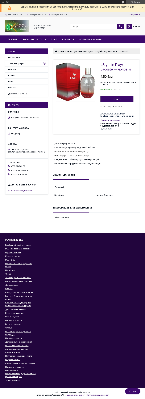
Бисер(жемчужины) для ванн (18, 281)
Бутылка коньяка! (13, 324)
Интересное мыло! (13, 320)
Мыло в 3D (10, 260)
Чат (133, 391)
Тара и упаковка (13, 380)
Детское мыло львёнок (15, 309)
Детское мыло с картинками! (18, 342)
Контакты (68, 39)
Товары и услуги (32, 39)
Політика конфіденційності (98, 395)
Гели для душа (12, 317)
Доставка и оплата (90, 39)
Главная (12, 39)
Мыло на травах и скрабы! (17, 249)
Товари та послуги (68, 51)
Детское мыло (11, 285)
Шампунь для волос (14, 313)
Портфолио (14, 57)
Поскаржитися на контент (74, 395)
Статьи (11, 75)
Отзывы (12, 87)
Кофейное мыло (12, 360)
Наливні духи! (86, 51)
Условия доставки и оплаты (18, 277)
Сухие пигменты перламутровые (20, 363)
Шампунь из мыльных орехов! (19, 292)
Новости (12, 69)
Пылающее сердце (14, 338)
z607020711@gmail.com (21, 190)
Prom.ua (86, 392)
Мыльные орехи (12, 256)
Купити (117, 99)
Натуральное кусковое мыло (18, 356)
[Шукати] (120, 26)
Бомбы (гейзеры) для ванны (18, 245)
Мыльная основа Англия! (16, 345)
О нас (53, 39)
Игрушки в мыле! (13, 252)
